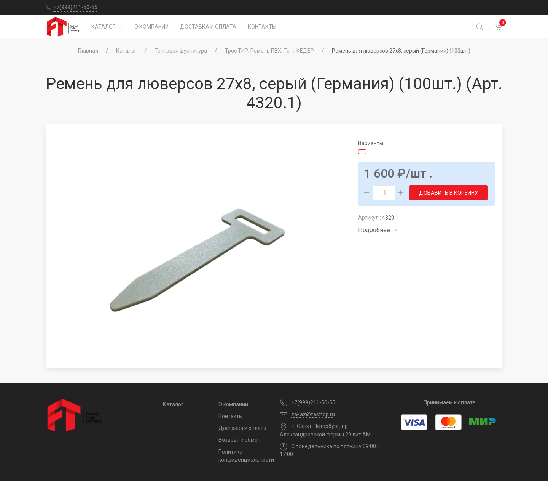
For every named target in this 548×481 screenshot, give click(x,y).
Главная (88, 51)
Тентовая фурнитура (181, 51)
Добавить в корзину (448, 193)
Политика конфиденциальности (243, 456)
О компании (151, 27)
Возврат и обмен (239, 440)
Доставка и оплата (208, 27)
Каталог (107, 27)
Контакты (262, 27)
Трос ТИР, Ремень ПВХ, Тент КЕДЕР (269, 51)
